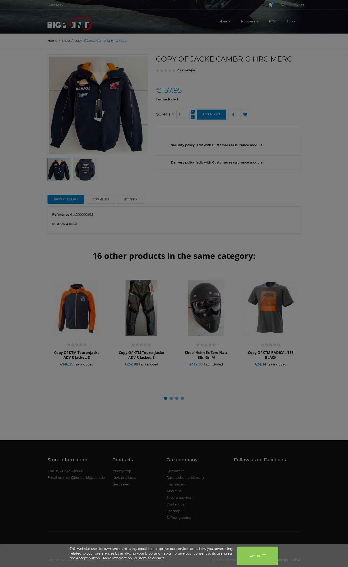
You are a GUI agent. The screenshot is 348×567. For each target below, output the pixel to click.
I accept (254, 556)
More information (118, 558)
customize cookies (149, 558)
